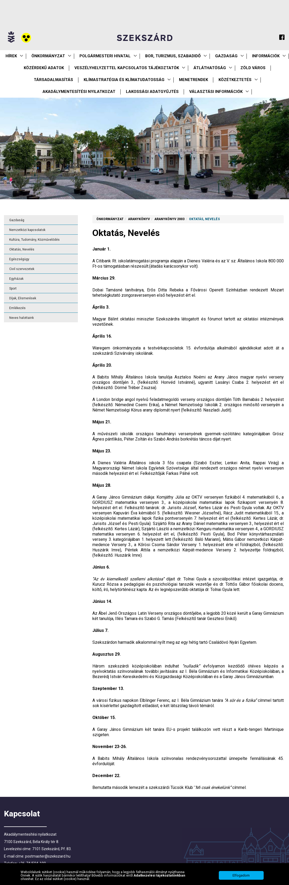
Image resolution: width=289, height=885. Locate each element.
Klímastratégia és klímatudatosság (124, 79)
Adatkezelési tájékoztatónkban (159, 877)
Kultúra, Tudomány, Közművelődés (34, 240)
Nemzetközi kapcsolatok (27, 230)
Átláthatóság (209, 67)
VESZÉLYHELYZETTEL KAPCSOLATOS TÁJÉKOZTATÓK (126, 67)
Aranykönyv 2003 (169, 219)
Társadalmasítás (53, 79)
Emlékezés (17, 308)
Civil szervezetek (21, 269)
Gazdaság (226, 56)
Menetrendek (193, 79)
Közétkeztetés (235, 79)
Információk (265, 56)
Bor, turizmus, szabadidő (173, 56)
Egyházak (16, 279)
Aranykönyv (139, 219)
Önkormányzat (48, 56)
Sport (13, 288)
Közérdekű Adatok (44, 67)
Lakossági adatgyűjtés (152, 91)
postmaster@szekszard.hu (47, 856)
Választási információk (216, 91)
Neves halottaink (21, 318)
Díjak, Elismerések (22, 298)
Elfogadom (241, 877)
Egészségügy (19, 259)
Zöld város (253, 67)
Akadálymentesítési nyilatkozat (78, 91)
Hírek (11, 56)
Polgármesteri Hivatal (105, 56)
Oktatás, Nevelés (21, 249)
